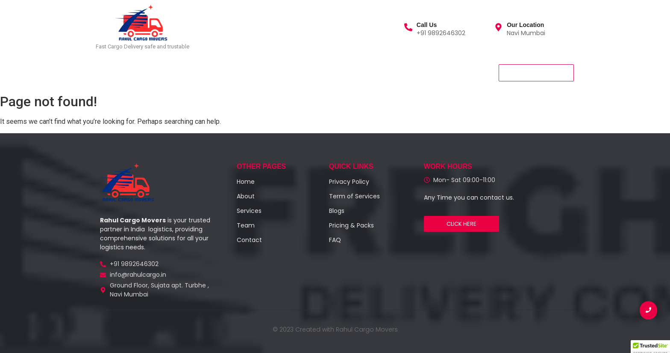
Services (145, 72)
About (183, 72)
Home (108, 72)
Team (217, 72)
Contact (254, 72)
